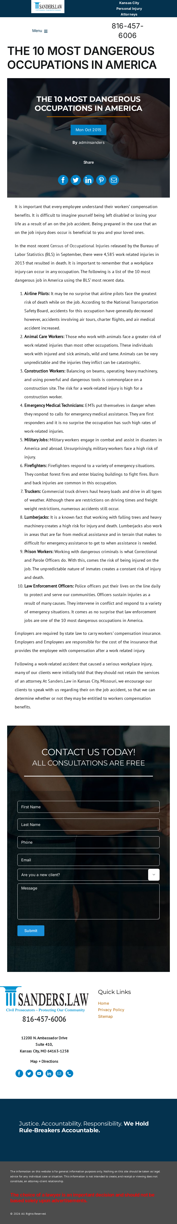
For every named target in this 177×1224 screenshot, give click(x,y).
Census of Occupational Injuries (79, 245)
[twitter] (29, 1073)
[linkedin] (49, 1073)
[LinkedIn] (88, 180)
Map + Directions (44, 1061)
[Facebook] (63, 180)
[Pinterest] (101, 180)
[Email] (114, 180)
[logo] (48, 4)
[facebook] (19, 1073)
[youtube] (39, 1073)
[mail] (59, 1073)
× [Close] (159, 932)
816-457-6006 (44, 1019)
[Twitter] (75, 180)
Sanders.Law (59, 681)
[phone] (69, 1073)
